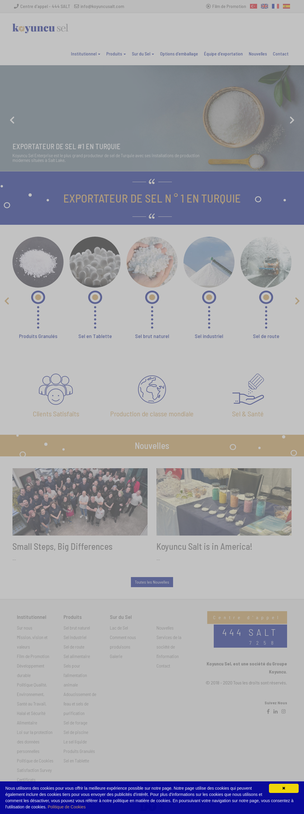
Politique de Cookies (67, 807)
